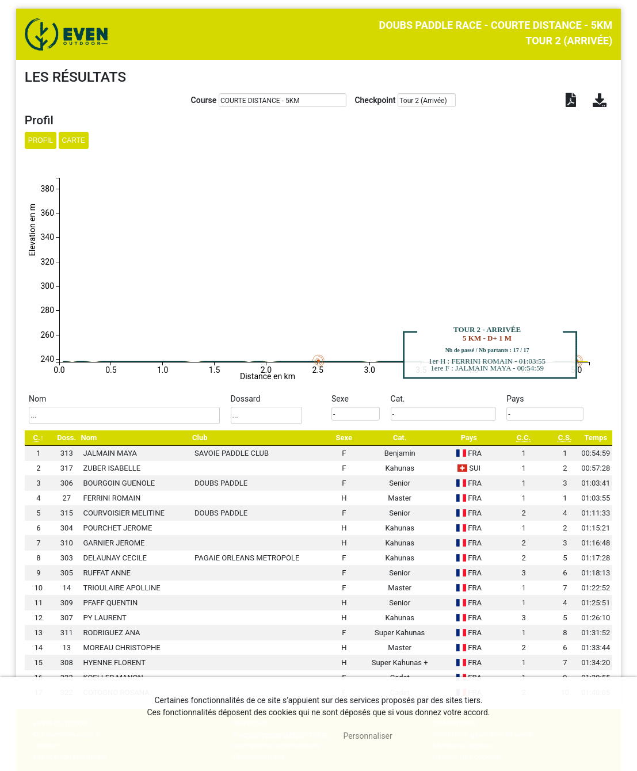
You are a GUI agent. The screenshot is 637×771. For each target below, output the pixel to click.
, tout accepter (286, 736)
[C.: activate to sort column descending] (38, 438)
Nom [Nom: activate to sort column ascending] (89, 437)
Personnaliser (367, 736)
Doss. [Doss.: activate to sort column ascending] (66, 437)
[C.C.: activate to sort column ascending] (524, 438)
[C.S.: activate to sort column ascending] (565, 438)
